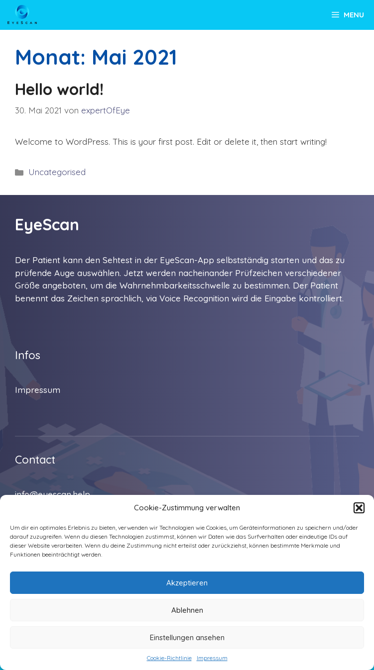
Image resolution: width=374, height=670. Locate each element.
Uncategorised (57, 172)
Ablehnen (187, 610)
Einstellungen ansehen (187, 637)
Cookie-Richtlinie (169, 658)
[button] (359, 508)
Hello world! (59, 89)
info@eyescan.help (52, 494)
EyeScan (47, 224)
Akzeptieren (187, 582)
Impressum (212, 658)
